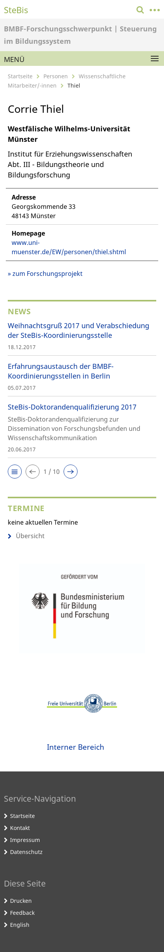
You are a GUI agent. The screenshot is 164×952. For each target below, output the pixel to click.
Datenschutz (26, 852)
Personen (55, 76)
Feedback (22, 912)
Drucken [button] (21, 900)
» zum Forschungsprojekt (45, 273)
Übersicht (26, 536)
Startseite (20, 76)
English (19, 924)
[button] (15, 471)
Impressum (25, 840)
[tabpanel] (82, 201)
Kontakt (20, 827)
